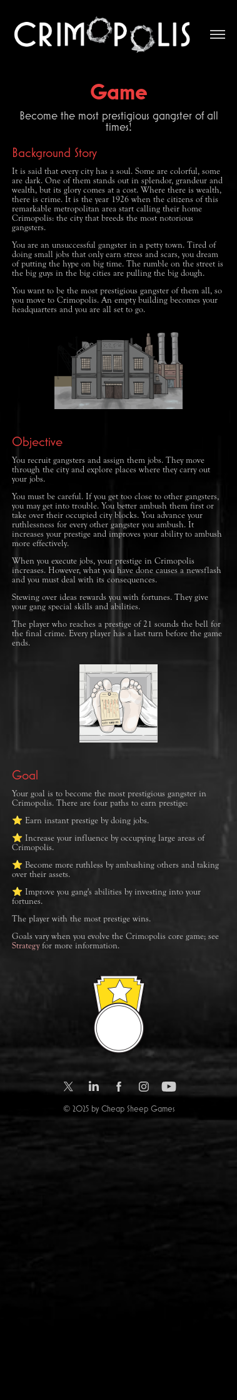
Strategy (25, 946)
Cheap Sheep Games (137, 1108)
